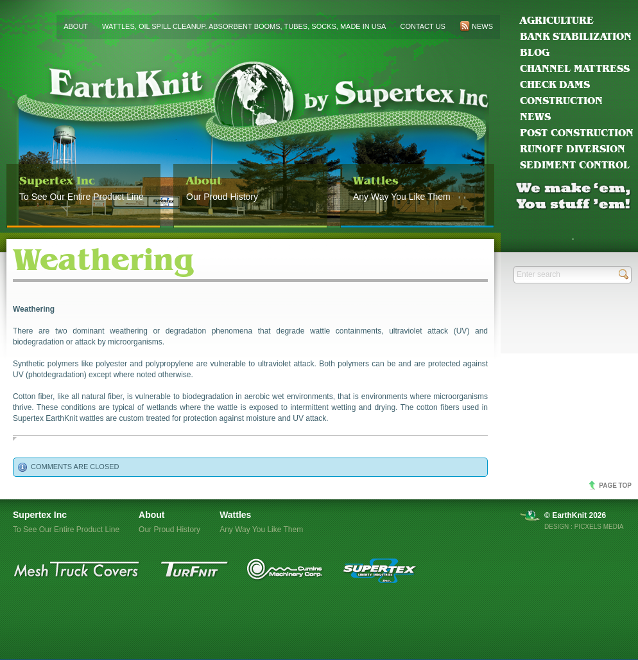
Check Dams (555, 84)
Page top (615, 485)
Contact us (422, 26)
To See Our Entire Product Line (83, 183)
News (535, 117)
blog (534, 52)
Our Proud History (250, 183)
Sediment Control (575, 165)
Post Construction (577, 133)
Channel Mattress (575, 68)
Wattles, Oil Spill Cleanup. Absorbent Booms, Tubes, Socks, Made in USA (244, 26)
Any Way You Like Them (417, 183)
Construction (561, 100)
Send (623, 274)
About (76, 26)
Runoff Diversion (572, 149)
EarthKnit (250, 142)
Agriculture (557, 20)
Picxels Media (599, 526)
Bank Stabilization (576, 36)
